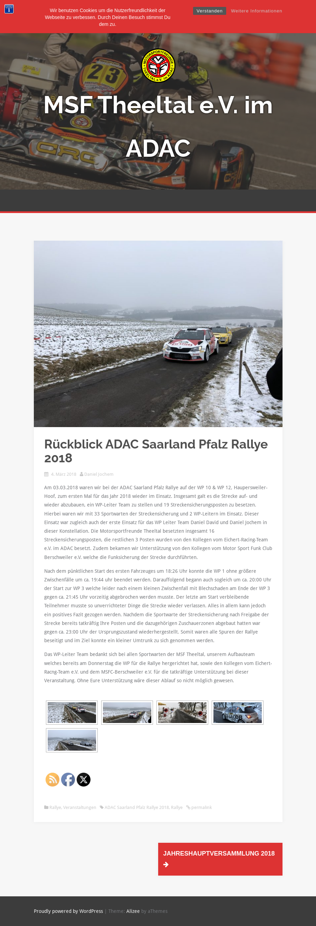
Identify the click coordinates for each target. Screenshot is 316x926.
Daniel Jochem (99, 474)
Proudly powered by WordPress (68, 911)
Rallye (55, 807)
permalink (201, 807)
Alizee (133, 911)
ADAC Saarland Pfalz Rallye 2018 (137, 807)
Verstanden (210, 10)
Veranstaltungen (79, 807)
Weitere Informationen (257, 10)
